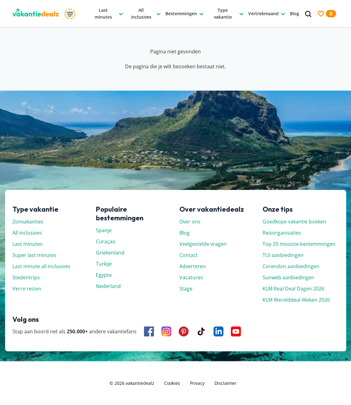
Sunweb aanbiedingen (288, 277)
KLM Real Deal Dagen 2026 (293, 289)
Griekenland (110, 253)
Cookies (172, 383)
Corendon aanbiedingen (291, 266)
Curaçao (105, 241)
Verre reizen (26, 289)
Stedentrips (26, 277)
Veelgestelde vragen (203, 244)
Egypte (104, 275)
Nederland (108, 286)
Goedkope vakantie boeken (294, 221)
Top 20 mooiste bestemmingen (299, 244)
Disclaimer (225, 383)
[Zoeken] (308, 14)
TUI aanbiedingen (283, 255)
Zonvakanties (27, 221)
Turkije (104, 264)
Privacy (197, 383)
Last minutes (27, 244)
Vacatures (191, 277)
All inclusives (27, 233)
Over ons (189, 221)
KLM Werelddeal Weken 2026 (296, 300)
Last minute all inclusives (41, 266)
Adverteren (192, 266)
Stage (185, 289)
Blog (184, 233)
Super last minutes (34, 255)
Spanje (104, 230)
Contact (188, 255)
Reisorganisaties (282, 233)
